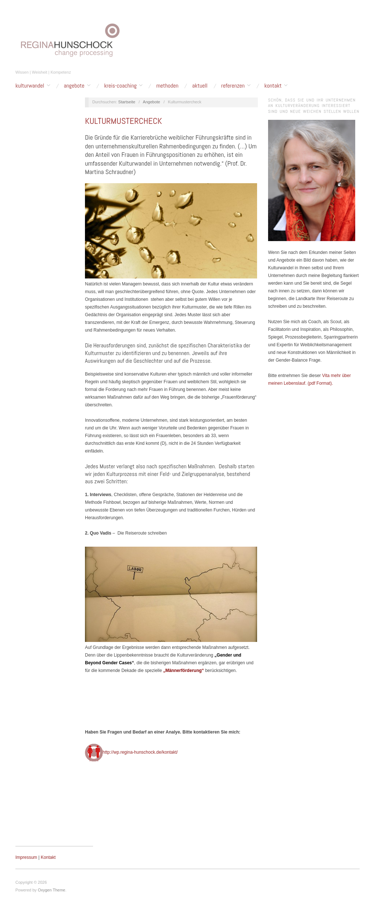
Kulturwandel (29, 86)
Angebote (74, 86)
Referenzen (233, 86)
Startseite (126, 102)
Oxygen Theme (51, 890)
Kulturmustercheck (123, 120)
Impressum (26, 857)
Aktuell (200, 86)
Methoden (167, 86)
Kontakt (273, 86)
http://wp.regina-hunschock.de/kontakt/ (140, 752)
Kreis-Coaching (120, 86)
